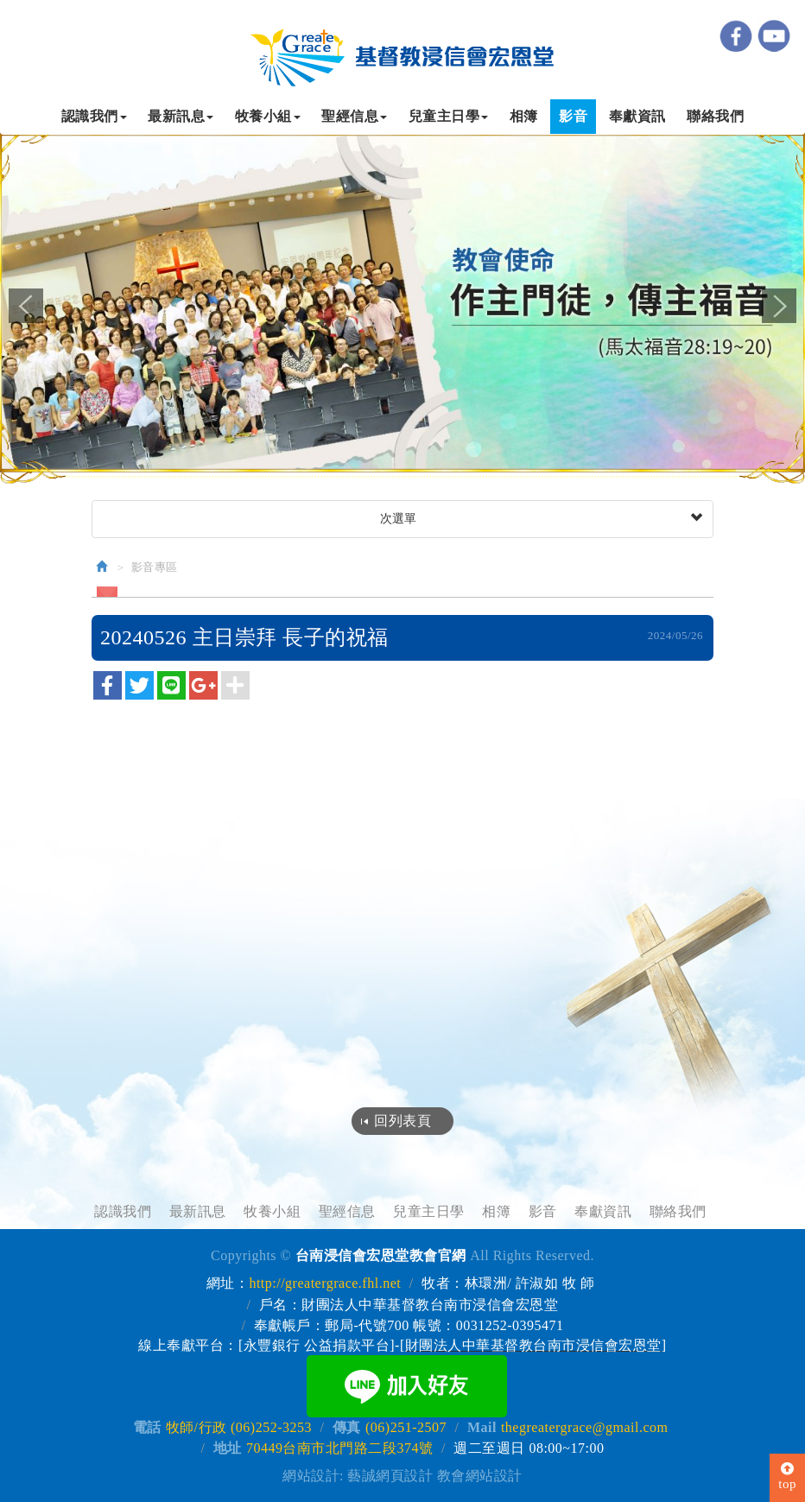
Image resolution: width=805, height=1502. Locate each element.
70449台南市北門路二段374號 (340, 1447)
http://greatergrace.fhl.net (325, 1283)
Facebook (736, 35)
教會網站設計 (480, 1474)
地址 (227, 1447)
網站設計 (310, 1474)
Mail (482, 1426)
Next (779, 305)
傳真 (347, 1426)
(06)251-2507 (406, 1426)
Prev (26, 305)
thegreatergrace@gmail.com (585, 1426)
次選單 (539, 519)
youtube (774, 35)
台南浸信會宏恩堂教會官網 (402, 53)
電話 (147, 1426)
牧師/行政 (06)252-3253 (239, 1426)
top (787, 1476)
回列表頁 (402, 1120)
